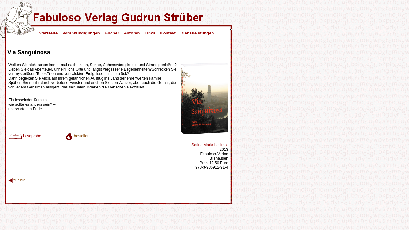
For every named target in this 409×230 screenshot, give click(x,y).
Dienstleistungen (197, 33)
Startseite (48, 33)
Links (149, 33)
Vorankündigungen (81, 33)
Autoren (132, 33)
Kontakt (167, 33)
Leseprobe (24, 136)
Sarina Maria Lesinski (209, 145)
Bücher (112, 33)
